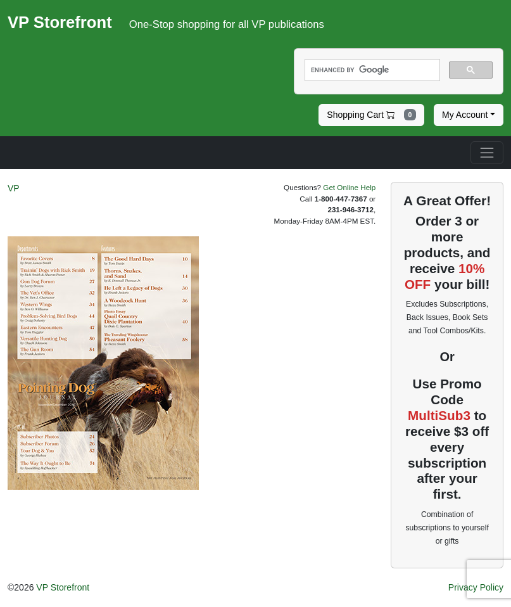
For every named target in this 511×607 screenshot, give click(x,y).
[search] (371, 70)
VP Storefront (62, 587)
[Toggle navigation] (486, 152)
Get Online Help (349, 187)
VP (14, 188)
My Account (465, 115)
